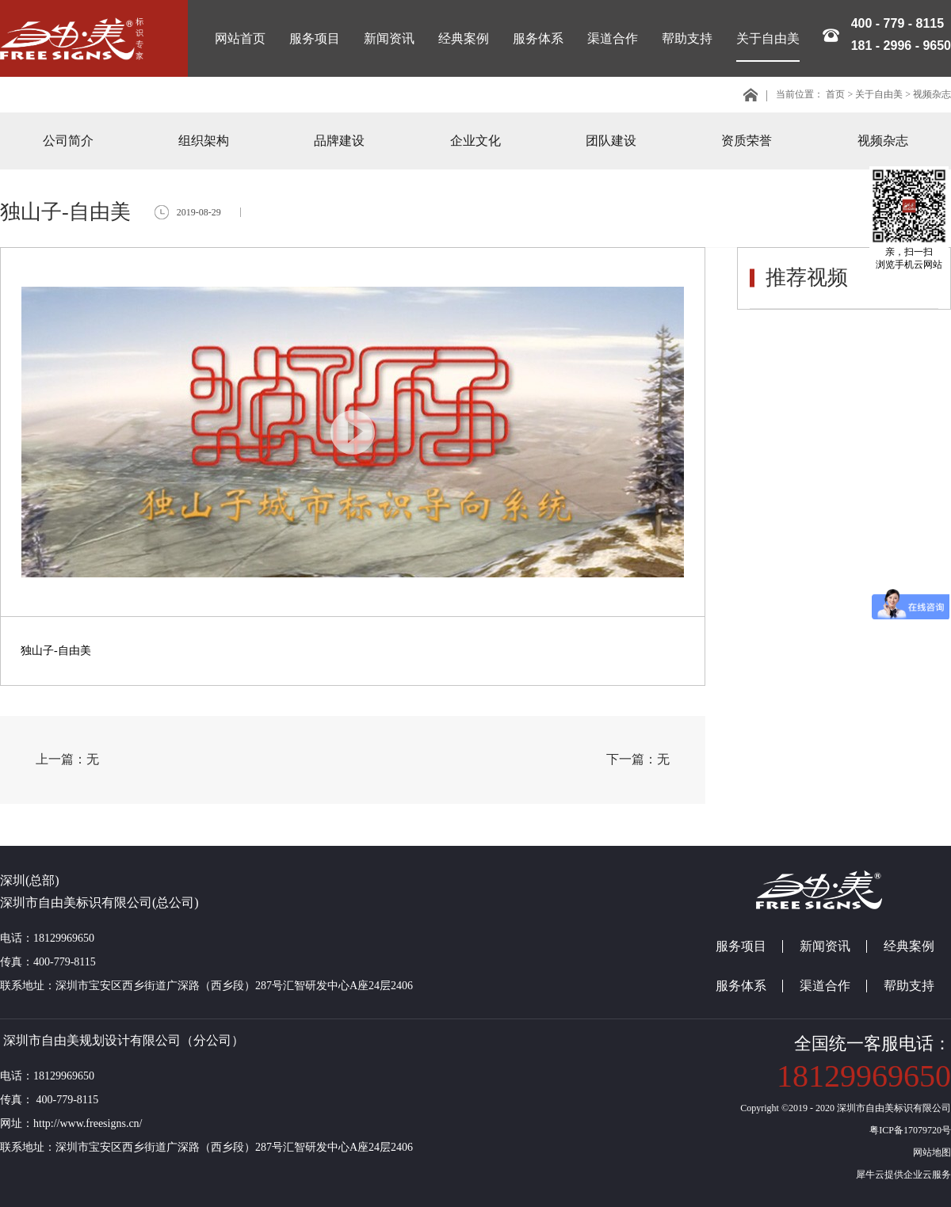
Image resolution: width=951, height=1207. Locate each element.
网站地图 (929, 1152)
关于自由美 (879, 94)
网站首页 (240, 38)
